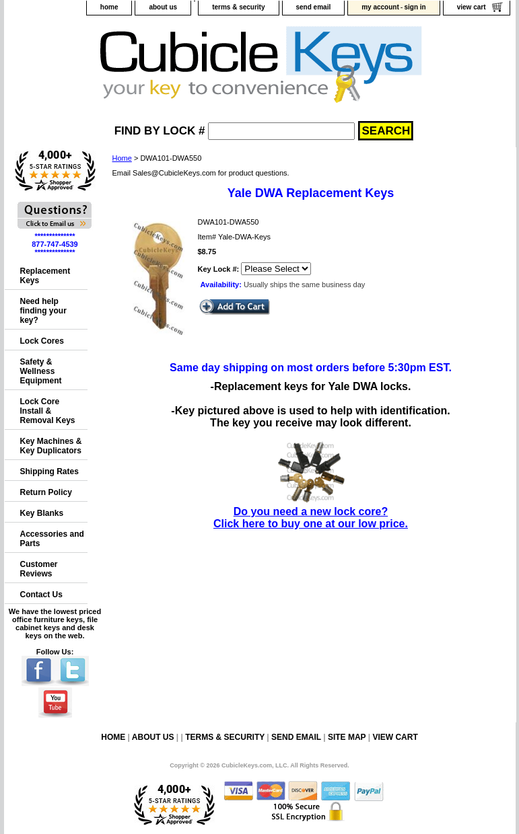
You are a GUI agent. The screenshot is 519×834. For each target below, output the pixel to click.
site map (347, 737)
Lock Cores (42, 341)
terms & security (238, 7)
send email (313, 7)
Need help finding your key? (43, 311)
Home (122, 158)
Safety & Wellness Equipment (41, 371)
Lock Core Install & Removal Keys (47, 411)
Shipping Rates (49, 471)
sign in (414, 7)
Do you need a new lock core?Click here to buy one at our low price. (310, 511)
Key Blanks (42, 513)
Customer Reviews (39, 569)
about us (163, 7)
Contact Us (41, 594)
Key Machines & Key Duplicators (51, 446)
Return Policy (46, 492)
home (109, 7)
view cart (471, 7)
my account (380, 7)
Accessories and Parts (52, 538)
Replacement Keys (45, 275)
